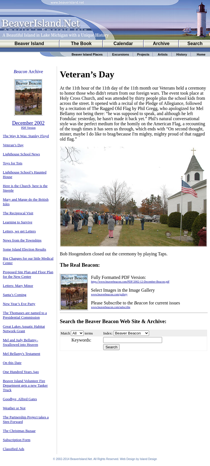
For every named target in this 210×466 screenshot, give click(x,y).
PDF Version (28, 127)
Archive (161, 43)
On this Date (12, 363)
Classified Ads (13, 449)
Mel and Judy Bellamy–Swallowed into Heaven (20, 342)
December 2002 (28, 123)
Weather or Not (14, 408)
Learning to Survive (17, 222)
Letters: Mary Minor (18, 285)
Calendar (123, 43)
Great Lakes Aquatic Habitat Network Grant (24, 328)
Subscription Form (16, 440)
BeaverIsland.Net (81, 459)
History (181, 54)
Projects (143, 54)
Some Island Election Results (24, 249)
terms (89, 333)
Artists (163, 54)
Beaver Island (29, 43)
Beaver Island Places (87, 54)
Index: (108, 333)
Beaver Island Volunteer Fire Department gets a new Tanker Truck (25, 385)
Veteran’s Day (13, 145)
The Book (81, 43)
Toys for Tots (12, 163)
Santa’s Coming (14, 295)
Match (65, 333)
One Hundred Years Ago (21, 372)
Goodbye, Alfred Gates (20, 399)
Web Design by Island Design (138, 459)
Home (201, 54)
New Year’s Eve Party (19, 304)
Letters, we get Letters (19, 231)
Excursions (120, 54)
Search (194, 43)
